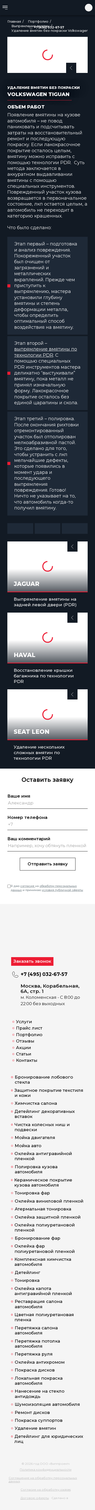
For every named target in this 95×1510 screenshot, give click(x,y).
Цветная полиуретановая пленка (44, 1317)
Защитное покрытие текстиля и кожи (48, 1093)
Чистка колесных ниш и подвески (42, 1127)
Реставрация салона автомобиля (38, 1304)
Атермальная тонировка (43, 1208)
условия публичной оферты (62, 890)
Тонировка (27, 1280)
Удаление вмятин (35, 1428)
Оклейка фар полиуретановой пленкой (44, 1248)
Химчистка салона (36, 1103)
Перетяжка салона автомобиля (36, 1330)
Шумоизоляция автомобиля (47, 1404)
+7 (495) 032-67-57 (49, 27)
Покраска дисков (35, 1370)
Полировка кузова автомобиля (36, 1169)
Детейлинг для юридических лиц (48, 1439)
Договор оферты (35, 1498)
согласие (27, 886)
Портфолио (29, 1034)
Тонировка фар (32, 1192)
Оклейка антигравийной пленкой (43, 1156)
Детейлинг (27, 1272)
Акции (23, 1047)
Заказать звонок (32, 961)
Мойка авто (28, 1145)
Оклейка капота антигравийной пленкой (43, 1291)
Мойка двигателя (35, 1137)
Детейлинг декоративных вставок (44, 1114)
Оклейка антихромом (40, 1362)
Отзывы (25, 1041)
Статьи (23, 1053)
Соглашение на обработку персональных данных (43, 1479)
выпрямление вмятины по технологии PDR (45, 352)
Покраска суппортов (39, 1420)
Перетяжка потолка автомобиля (37, 1343)
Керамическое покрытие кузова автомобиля (43, 1182)
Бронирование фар (37, 1238)
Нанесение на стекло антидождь (39, 1394)
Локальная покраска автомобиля (39, 1381)
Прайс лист (29, 1028)
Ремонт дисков (32, 1412)
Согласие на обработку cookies (46, 1489)
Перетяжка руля (34, 1354)
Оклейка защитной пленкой (48, 1217)
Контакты (26, 1060)
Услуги (24, 1021)
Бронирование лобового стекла (44, 1080)
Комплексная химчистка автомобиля (42, 1262)
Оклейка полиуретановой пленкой (44, 1227)
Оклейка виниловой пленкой (49, 1201)
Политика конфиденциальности (45, 1469)
